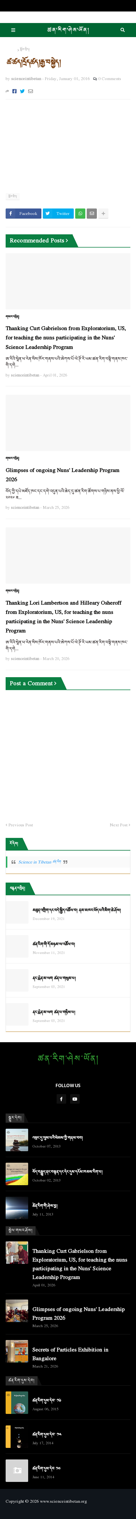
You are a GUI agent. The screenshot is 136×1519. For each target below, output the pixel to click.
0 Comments (109, 78)
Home (11, 50)
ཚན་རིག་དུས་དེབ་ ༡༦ (46, 1401)
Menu (13, 30)
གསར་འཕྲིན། (12, 317)
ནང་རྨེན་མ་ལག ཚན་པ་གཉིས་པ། (54, 1012)
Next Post (119, 825)
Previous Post (20, 825)
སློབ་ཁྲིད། (25, 50)
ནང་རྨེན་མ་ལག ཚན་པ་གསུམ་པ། (54, 978)
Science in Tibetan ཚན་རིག (39, 862)
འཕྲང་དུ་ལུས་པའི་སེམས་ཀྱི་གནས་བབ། (57, 1138)
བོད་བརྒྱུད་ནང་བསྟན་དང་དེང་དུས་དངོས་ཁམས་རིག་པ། (67, 1172)
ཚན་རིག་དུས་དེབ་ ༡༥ (46, 1435)
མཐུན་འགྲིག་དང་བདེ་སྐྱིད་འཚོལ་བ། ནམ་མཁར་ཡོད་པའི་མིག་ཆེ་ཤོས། (77, 910)
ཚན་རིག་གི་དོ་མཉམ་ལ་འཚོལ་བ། (54, 944)
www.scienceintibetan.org (63, 1501)
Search (122, 30)
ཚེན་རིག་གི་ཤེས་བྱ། (44, 1206)
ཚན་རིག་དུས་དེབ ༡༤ (46, 1469)
